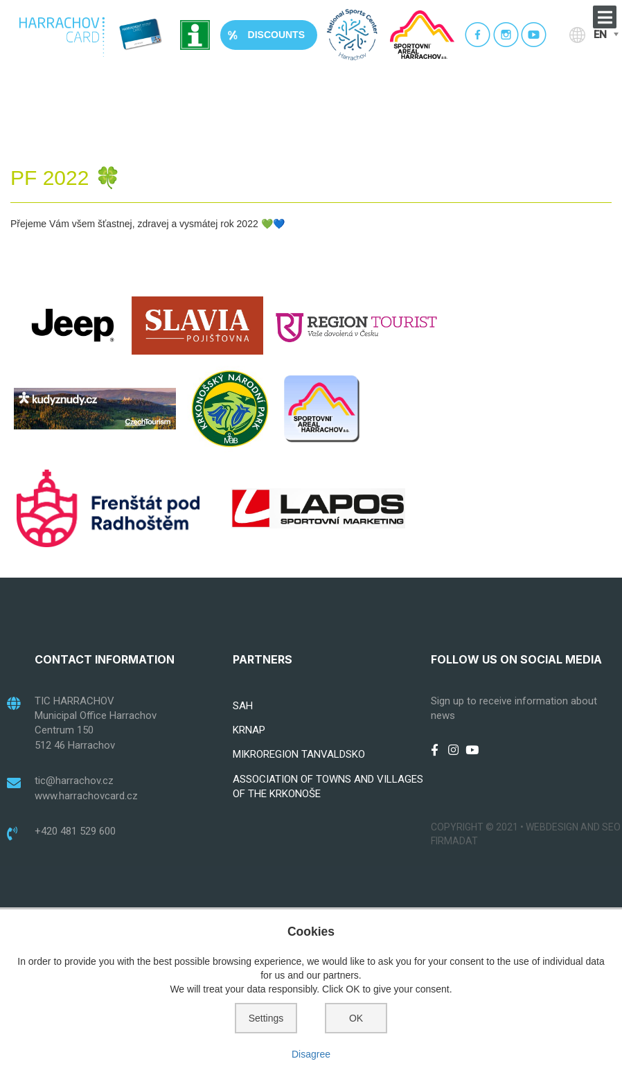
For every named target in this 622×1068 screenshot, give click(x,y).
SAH (243, 706)
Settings (266, 1018)
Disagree (311, 1054)
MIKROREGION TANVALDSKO (299, 754)
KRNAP (249, 730)
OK (356, 1018)
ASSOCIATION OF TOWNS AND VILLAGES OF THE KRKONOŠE (328, 786)
